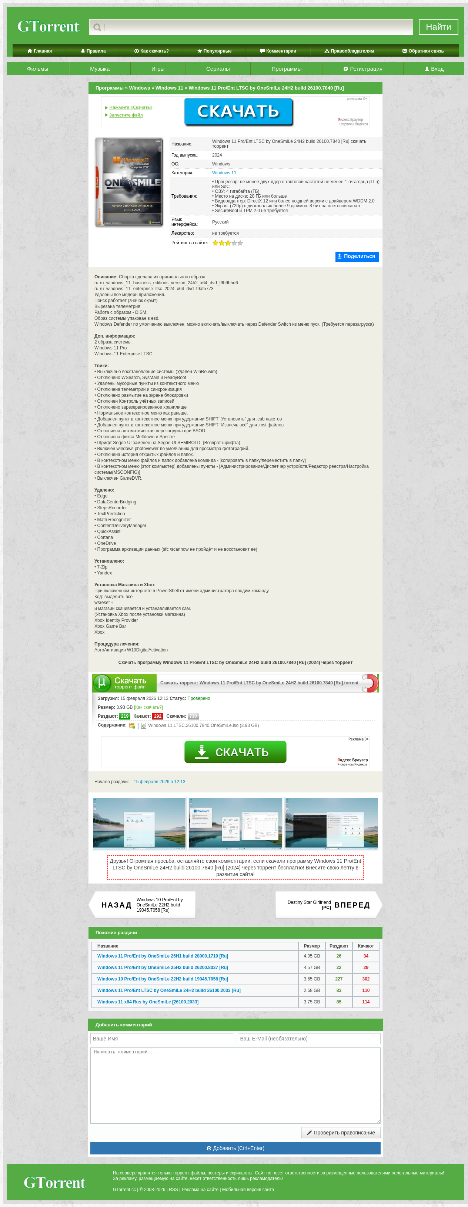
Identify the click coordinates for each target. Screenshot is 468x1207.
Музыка (100, 69)
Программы (286, 69)
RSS (173, 1189)
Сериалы (218, 69)
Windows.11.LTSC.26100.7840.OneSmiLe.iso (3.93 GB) (200, 726)
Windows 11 (224, 172)
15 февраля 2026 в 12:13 (159, 781)
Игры (157, 69)
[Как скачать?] (148, 707)
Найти (438, 27)
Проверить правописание (341, 1133)
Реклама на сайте (200, 1189)
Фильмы (37, 69)
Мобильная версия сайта (248, 1189)
